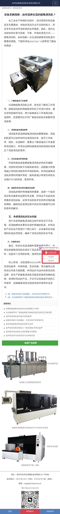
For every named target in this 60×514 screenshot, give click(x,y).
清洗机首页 (6, 8)
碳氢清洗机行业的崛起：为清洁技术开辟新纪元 (25, 320)
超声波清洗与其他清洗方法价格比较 (20, 335)
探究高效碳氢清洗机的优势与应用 (19, 324)
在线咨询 (50, 511)
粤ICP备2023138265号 (30, 488)
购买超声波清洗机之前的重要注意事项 (21, 332)
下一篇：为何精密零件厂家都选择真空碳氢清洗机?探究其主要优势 (31, 297)
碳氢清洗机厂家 (35, 41)
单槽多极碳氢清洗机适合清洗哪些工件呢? (22, 309)
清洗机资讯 (17, 8)
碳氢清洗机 (33, 262)
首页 (10, 511)
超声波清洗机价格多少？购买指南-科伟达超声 (24, 328)
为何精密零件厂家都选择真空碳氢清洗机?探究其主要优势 (29, 312)
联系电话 (30, 511)
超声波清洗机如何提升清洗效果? (19, 316)
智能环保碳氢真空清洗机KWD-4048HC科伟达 (30, 428)
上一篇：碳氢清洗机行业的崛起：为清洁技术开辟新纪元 (27, 294)
